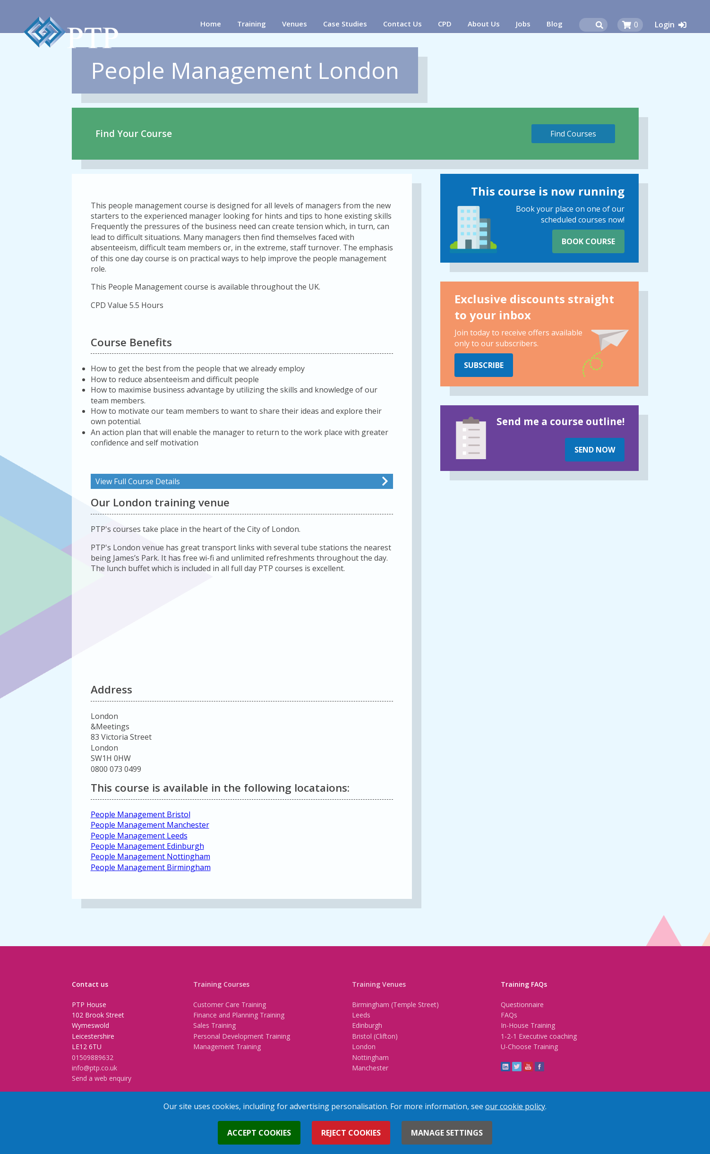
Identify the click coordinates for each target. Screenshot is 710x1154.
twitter (517, 1066)
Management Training (227, 1046)
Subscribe (484, 365)
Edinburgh (367, 1025)
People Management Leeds (139, 835)
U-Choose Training (529, 1046)
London (364, 1046)
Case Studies (345, 23)
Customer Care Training (229, 1004)
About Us (484, 23)
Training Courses (221, 984)
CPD (445, 23)
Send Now (594, 450)
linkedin (505, 1066)
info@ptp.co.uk (94, 1067)
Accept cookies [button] (259, 1133)
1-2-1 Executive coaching (539, 1036)
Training (251, 23)
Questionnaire (522, 1004)
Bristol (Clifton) (375, 1036)
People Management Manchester (150, 825)
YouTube (528, 1066)
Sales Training (214, 1025)
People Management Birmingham (151, 867)
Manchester (370, 1067)
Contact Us (402, 23)
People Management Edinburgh (147, 846)
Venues (294, 23)
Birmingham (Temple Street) (395, 1004)
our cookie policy (515, 1106)
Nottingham (370, 1057)
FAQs (509, 1014)
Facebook (539, 1066)
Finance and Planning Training (238, 1014)
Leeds (361, 1014)
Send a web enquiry (101, 1078)
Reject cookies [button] (351, 1133)
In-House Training (528, 1025)
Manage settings (447, 1133)
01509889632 (92, 1057)
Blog (555, 23)
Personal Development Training (241, 1036)
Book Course (588, 241)
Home (210, 23)
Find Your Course (133, 133)
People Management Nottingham (150, 856)
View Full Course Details (137, 481)
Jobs (523, 23)
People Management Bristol (140, 814)
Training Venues (379, 984)
